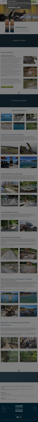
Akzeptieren (18, 7)
